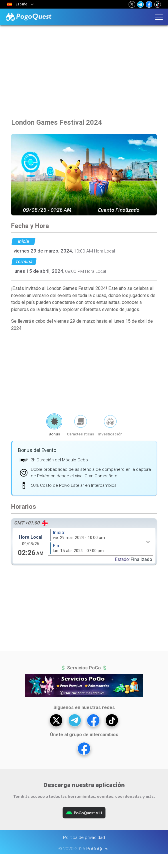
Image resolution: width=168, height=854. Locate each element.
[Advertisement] (84, 76)
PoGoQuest (98, 848)
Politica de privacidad (84, 837)
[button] (131, 4)
